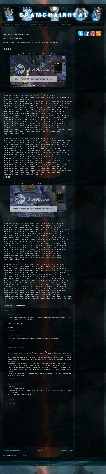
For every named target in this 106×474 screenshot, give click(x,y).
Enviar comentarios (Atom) (18, 468)
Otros (55, 24)
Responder (11, 343)
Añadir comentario (10, 416)
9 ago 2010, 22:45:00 (18, 360)
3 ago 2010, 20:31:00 (17, 349)
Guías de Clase (19, 24)
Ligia (9, 349)
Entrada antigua (66, 464)
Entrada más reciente (11, 464)
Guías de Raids (31, 24)
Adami (10, 328)
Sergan (10, 360)
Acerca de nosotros (65, 24)
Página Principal (8, 24)
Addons (40, 24)
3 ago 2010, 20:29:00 (18, 328)
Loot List (48, 24)
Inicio (39, 464)
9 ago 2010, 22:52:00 (17, 397)
